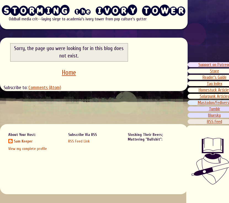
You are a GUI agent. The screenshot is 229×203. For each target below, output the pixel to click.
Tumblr (214, 108)
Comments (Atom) (44, 87)
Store (214, 70)
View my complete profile (27, 148)
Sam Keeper (23, 141)
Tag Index (214, 83)
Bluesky (214, 115)
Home (69, 72)
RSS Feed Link (79, 141)
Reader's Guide (215, 77)
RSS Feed (214, 121)
